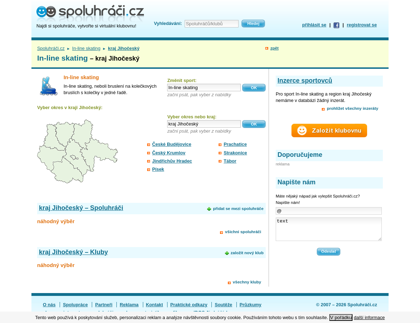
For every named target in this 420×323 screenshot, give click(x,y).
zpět (274, 48)
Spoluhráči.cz (51, 48)
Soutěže (223, 304)
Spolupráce (75, 304)
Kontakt (154, 304)
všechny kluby (247, 282)
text (329, 231)
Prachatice (235, 144)
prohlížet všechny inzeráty (352, 108)
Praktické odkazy (189, 304)
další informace (369, 317)
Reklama (129, 304)
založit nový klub (247, 253)
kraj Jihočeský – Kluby (73, 252)
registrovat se (362, 24)
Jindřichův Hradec (172, 161)
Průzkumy (250, 304)
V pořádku (341, 317)
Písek (158, 169)
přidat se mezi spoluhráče (238, 208)
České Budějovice (171, 144)
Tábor (230, 161)
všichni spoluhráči (243, 232)
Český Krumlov (168, 152)
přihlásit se (314, 24)
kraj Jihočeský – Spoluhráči (81, 207)
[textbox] (204, 87)
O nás (49, 304)
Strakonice (235, 152)
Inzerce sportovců (305, 80)
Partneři (103, 304)
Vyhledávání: (168, 23)
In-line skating (86, 48)
